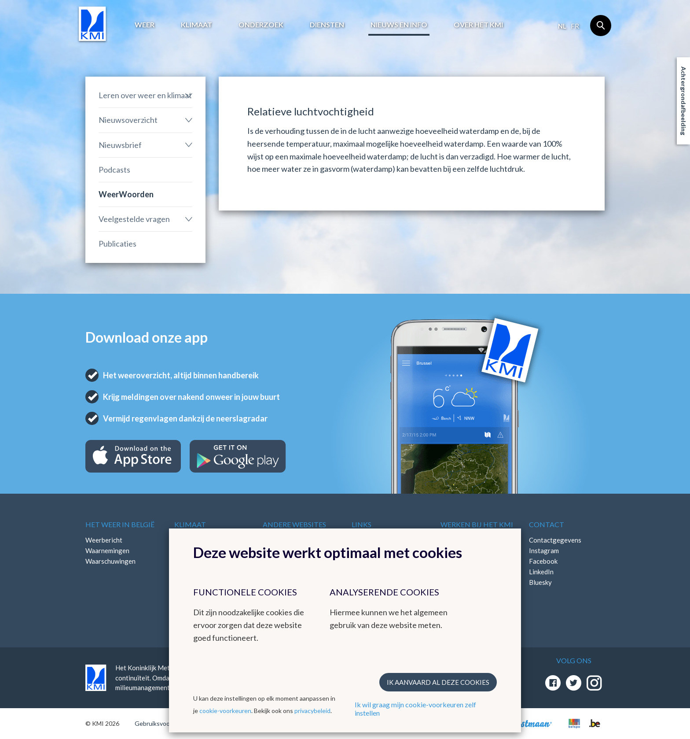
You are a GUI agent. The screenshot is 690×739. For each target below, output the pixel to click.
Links (361, 524)
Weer (144, 24)
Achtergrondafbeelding (683, 101)
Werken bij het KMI (476, 524)
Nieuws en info (399, 24)
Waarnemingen (107, 550)
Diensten (327, 24)
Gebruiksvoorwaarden (165, 723)
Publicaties (117, 243)
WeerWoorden (126, 194)
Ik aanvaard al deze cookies (438, 682)
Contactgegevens (555, 540)
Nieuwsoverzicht (128, 120)
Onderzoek (261, 24)
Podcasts (114, 169)
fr (575, 26)
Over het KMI (478, 24)
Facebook (543, 561)
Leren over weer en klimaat (145, 95)
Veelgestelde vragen (134, 219)
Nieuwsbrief (120, 145)
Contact (546, 524)
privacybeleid (312, 710)
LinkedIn (541, 572)
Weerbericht (103, 540)
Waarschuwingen (110, 561)
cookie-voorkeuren (225, 710)
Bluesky (540, 582)
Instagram (544, 550)
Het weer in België (119, 524)
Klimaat (196, 24)
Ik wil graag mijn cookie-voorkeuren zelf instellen (415, 708)
